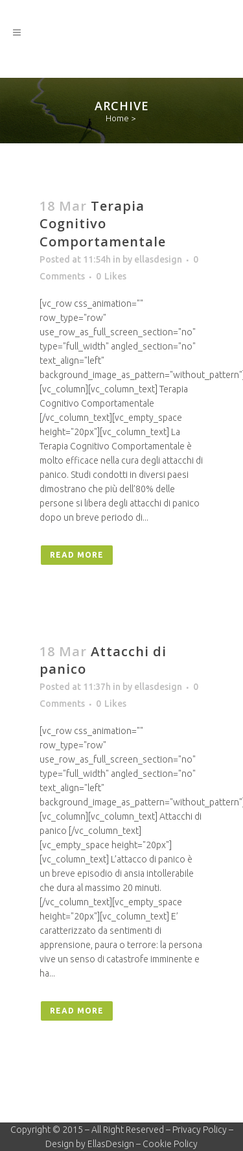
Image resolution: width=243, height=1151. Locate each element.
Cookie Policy (170, 1144)
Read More (77, 555)
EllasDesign (110, 1144)
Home (117, 118)
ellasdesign (158, 259)
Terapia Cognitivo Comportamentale (103, 223)
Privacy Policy (199, 1129)
